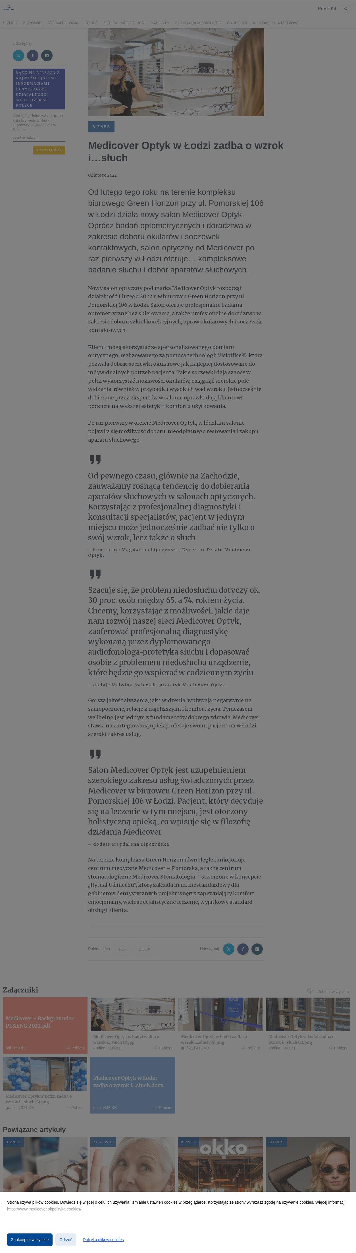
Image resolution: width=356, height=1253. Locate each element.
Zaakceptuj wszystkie (30, 1239)
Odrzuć (65, 1239)
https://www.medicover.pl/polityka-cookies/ (44, 1209)
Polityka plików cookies (103, 1239)
